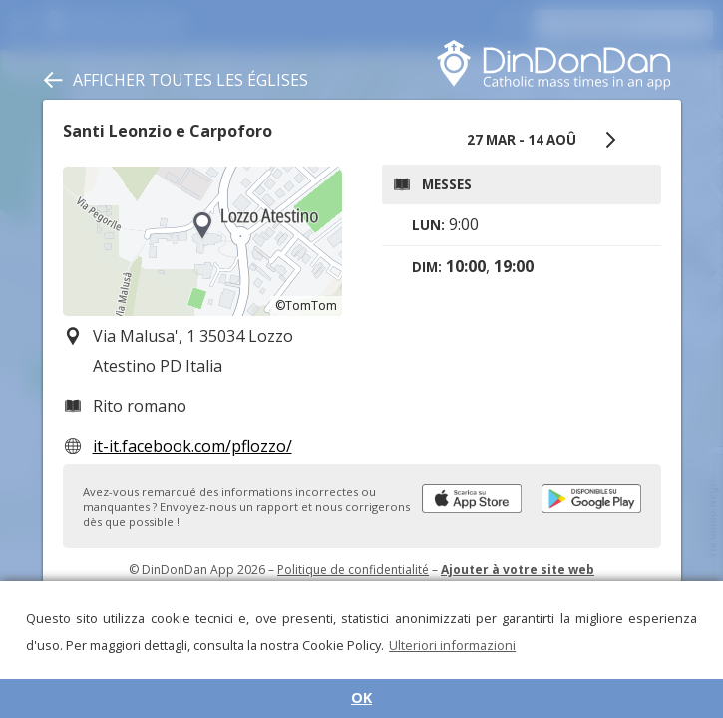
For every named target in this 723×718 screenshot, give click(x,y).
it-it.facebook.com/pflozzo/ (192, 446)
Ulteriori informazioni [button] (452, 645)
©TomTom (306, 305)
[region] (202, 241)
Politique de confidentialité (353, 569)
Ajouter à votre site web (517, 569)
